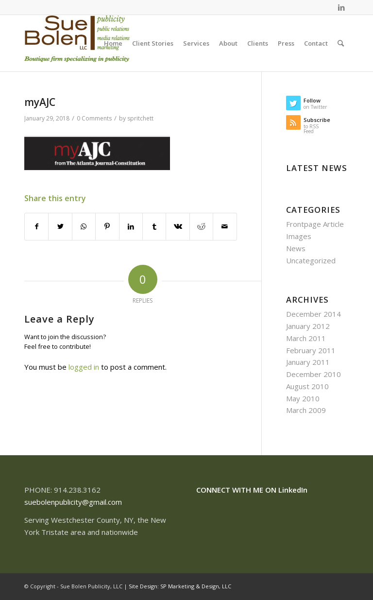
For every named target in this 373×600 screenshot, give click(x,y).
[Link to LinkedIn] (341, 7)
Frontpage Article (315, 224)
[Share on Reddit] (201, 226)
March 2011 (306, 338)
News (295, 248)
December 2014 (313, 314)
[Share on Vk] (177, 226)
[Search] (341, 43)
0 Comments (94, 118)
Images (298, 236)
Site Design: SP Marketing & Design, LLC (180, 586)
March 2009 (306, 410)
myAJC (39, 102)
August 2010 (307, 386)
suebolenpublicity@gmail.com (73, 502)
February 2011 (311, 350)
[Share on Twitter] (60, 226)
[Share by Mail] (225, 226)
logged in (83, 367)
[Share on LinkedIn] (130, 226)
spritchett (140, 118)
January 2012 (308, 326)
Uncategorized (311, 260)
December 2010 (313, 374)
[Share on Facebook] (36, 226)
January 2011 (308, 362)
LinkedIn (292, 490)
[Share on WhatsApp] (83, 226)
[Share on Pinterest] (107, 226)
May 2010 (303, 398)
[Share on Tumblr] (154, 226)
